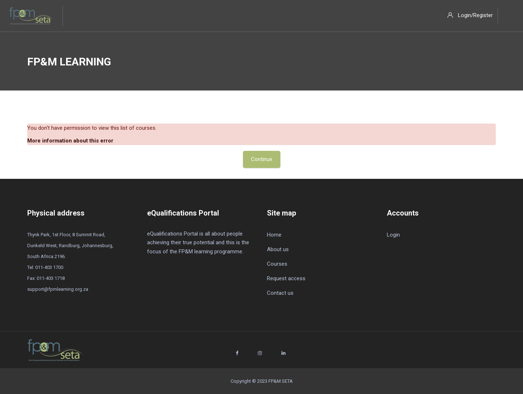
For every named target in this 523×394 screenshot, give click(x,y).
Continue (261, 159)
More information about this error (70, 140)
